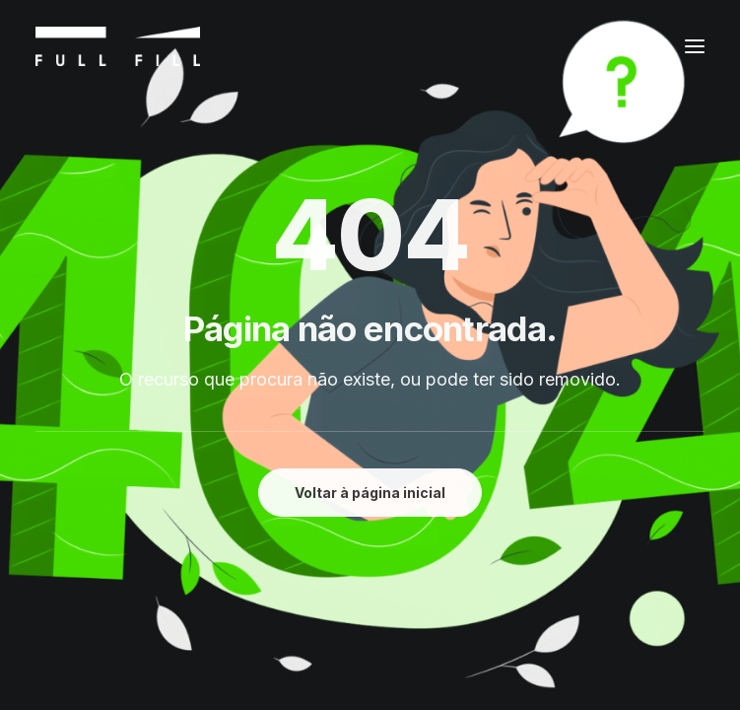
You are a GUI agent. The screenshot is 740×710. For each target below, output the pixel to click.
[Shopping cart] (634, 46)
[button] (694, 46)
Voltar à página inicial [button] (370, 492)
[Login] (599, 46)
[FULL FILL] (117, 46)
